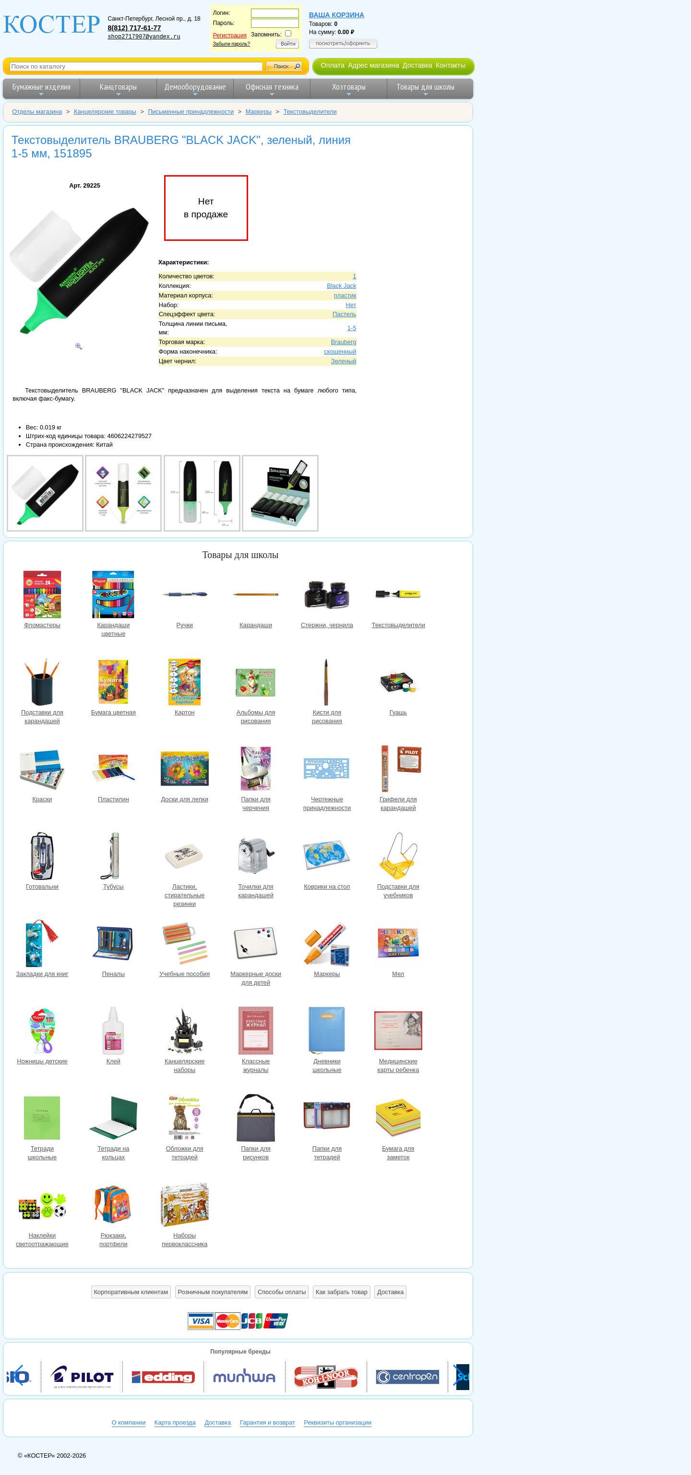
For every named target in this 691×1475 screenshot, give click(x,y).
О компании (129, 1422)
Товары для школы (425, 89)
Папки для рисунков (255, 1119)
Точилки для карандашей (255, 857)
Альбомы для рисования (255, 683)
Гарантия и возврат (267, 1422)
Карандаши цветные (113, 596)
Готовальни (42, 857)
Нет (351, 305)
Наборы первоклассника (184, 1206)
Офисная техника (272, 89)
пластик (345, 295)
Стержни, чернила (326, 596)
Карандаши (255, 596)
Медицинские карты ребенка (398, 1032)
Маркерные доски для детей (255, 944)
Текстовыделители (398, 596)
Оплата (333, 65)
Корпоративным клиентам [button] (131, 1292)
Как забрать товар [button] (342, 1292)
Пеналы (113, 944)
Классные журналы (255, 1032)
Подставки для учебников (398, 857)
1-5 (352, 328)
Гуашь (398, 683)
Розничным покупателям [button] (213, 1292)
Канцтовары (118, 89)
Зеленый (343, 361)
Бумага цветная (113, 683)
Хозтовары (349, 89)
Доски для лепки (184, 770)
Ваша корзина (336, 15)
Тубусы (113, 857)
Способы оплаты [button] (282, 1292)
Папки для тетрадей (326, 1119)
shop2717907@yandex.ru (143, 37)
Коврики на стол (326, 857)
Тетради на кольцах (113, 1119)
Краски (42, 770)
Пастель (344, 314)
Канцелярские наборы (184, 1032)
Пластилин (113, 770)
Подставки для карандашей (42, 683)
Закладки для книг (42, 944)
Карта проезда (175, 1422)
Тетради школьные (42, 1119)
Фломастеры (42, 596)
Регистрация (230, 35)
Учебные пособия (184, 944)
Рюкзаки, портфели (113, 1206)
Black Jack (341, 285)
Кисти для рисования (326, 683)
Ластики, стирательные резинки (184, 857)
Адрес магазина (373, 65)
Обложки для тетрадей (184, 1119)
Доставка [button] (390, 1292)
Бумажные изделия (41, 89)
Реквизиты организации (337, 1422)
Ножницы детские (42, 1032)
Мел (398, 944)
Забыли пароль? (231, 44)
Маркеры (326, 944)
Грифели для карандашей (398, 770)
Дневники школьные (326, 1032)
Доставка (417, 65)
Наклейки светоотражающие (42, 1206)
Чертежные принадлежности (326, 770)
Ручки (184, 596)
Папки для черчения (255, 770)
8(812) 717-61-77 (134, 28)
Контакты (450, 65)
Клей (113, 1032)
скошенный (340, 351)
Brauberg (344, 341)
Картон (184, 683)
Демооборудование (195, 89)
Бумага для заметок (398, 1119)
